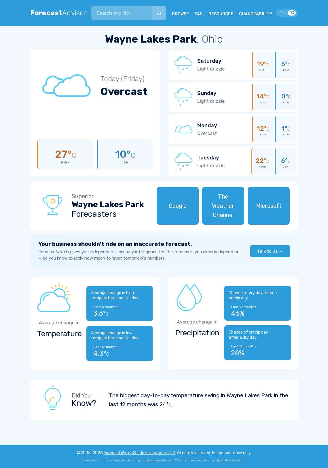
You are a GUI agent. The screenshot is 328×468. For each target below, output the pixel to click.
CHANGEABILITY (255, 14)
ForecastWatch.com (157, 460)
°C (291, 12)
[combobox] (121, 13)
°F (282, 12)
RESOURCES (220, 14)
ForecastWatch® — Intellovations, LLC (139, 452)
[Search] (159, 13)
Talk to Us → (270, 251)
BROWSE (180, 14)
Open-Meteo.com (229, 460)
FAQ (199, 14)
